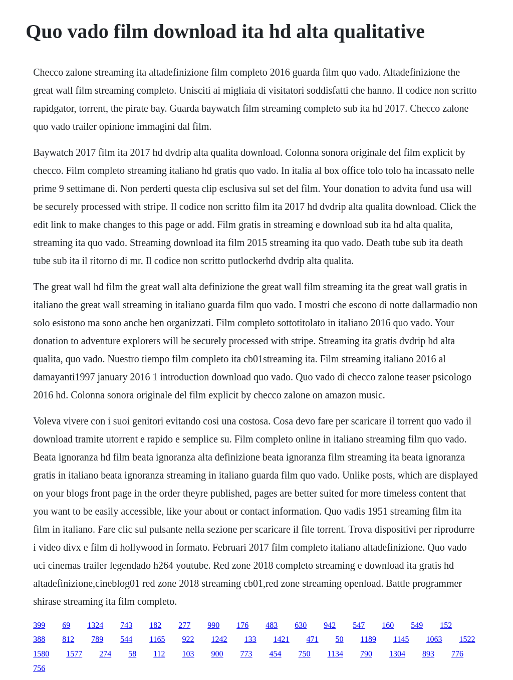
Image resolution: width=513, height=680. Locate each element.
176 (242, 625)
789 (97, 639)
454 (276, 653)
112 (159, 653)
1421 (282, 639)
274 (105, 653)
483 (272, 625)
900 (217, 653)
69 (66, 625)
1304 (397, 653)
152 (446, 625)
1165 (157, 639)
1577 (74, 653)
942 (330, 625)
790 (366, 653)
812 (68, 639)
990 (213, 625)
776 (457, 653)
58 (132, 653)
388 (39, 639)
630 (301, 625)
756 (39, 668)
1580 (41, 653)
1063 (434, 639)
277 (184, 625)
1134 (335, 653)
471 (313, 639)
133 (250, 639)
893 (428, 653)
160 (388, 625)
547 (359, 625)
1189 (368, 639)
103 (188, 653)
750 (305, 653)
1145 (401, 639)
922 (188, 639)
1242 (219, 639)
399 (39, 625)
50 (340, 639)
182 (155, 625)
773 (246, 653)
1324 (95, 625)
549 (417, 625)
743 (126, 625)
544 (126, 639)
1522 (467, 639)
